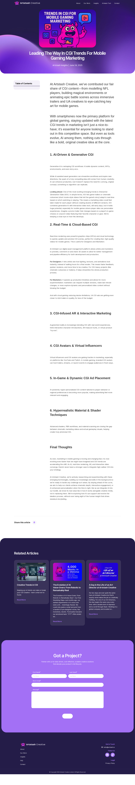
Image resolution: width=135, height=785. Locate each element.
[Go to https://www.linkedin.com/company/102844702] (107, 765)
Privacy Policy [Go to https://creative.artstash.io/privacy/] (110, 774)
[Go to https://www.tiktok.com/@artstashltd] (113, 765)
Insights (64, 65)
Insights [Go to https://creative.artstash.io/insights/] (22, 767)
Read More (21, 600)
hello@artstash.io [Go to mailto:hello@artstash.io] (109, 758)
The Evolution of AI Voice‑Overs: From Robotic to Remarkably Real (67, 587)
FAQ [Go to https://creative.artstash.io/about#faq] (21, 771)
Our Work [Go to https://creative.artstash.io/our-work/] (23, 764)
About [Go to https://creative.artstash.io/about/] (22, 760)
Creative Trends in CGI (27, 585)
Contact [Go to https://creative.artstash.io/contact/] (22, 775)
